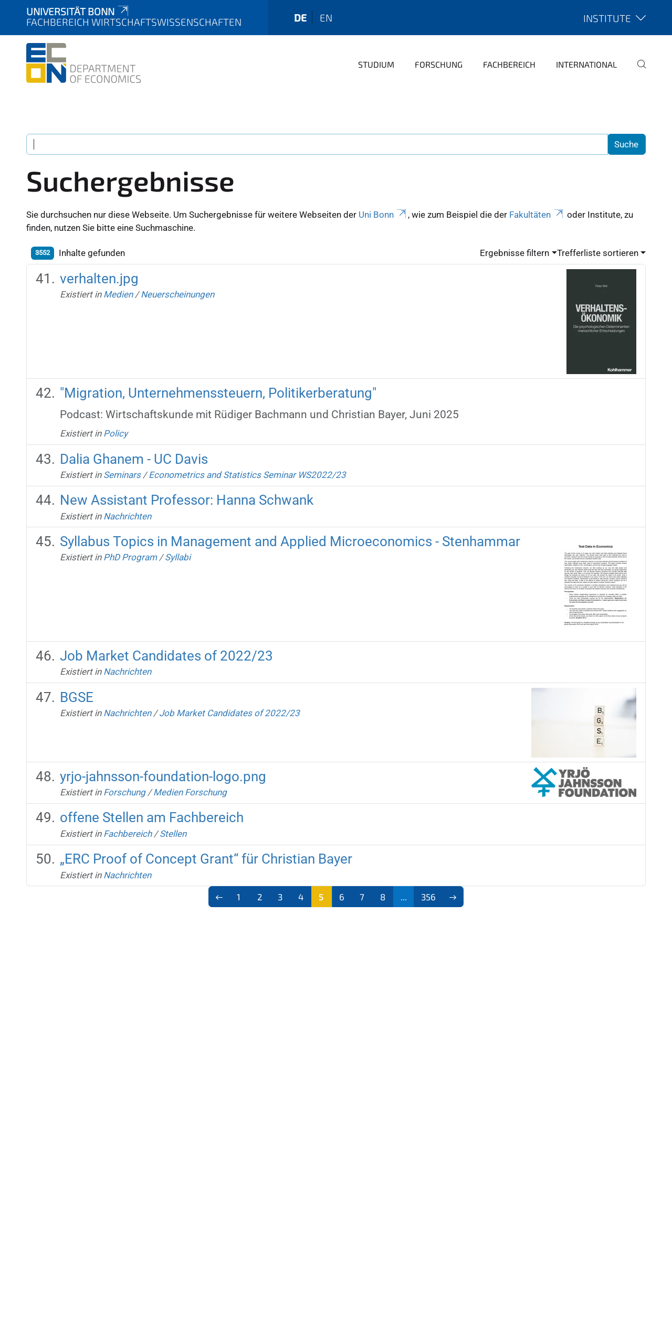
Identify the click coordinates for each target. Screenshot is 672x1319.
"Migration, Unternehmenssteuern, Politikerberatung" (218, 393)
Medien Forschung (190, 792)
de (300, 18)
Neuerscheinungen (177, 294)
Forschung (439, 64)
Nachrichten (127, 516)
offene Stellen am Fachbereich (152, 817)
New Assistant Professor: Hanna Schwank (186, 500)
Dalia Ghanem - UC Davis (134, 459)
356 (428, 896)
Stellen (173, 833)
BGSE (76, 697)
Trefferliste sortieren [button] (597, 253)
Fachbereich (509, 64)
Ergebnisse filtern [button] (514, 253)
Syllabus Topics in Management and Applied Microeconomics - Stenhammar (290, 541)
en (326, 18)
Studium (376, 64)
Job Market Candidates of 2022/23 (166, 656)
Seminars (122, 475)
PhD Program (130, 557)
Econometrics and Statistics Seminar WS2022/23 (247, 475)
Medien (118, 294)
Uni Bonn (383, 214)
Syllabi (178, 557)
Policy (115, 433)
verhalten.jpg (99, 278)
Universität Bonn (78, 11)
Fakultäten (537, 214)
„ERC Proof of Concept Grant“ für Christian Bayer (206, 859)
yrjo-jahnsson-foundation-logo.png (163, 776)
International (586, 64)
